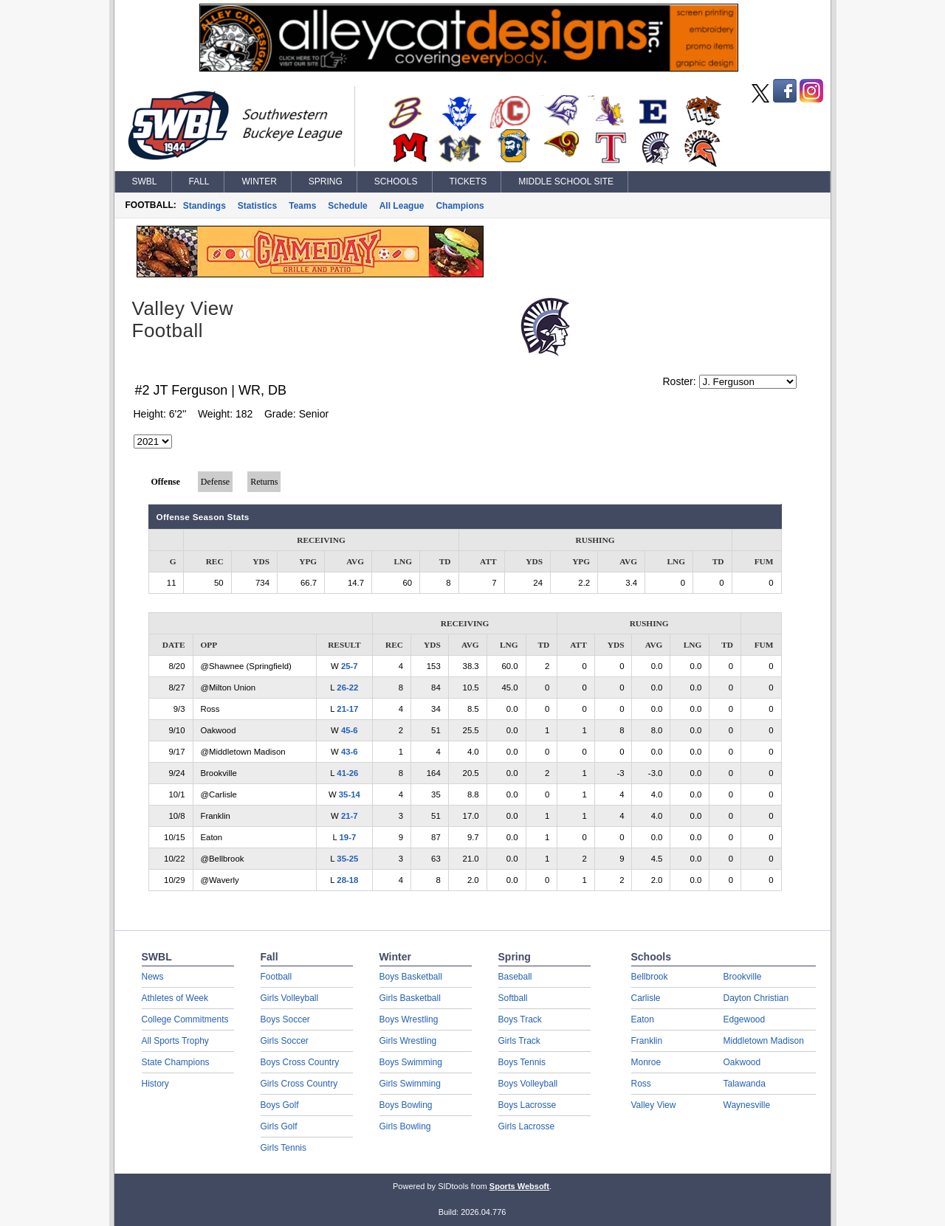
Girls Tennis (283, 1148)
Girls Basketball (410, 998)
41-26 (347, 773)
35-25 (347, 858)
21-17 (347, 708)
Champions (460, 206)
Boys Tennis (522, 1062)
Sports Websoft (519, 1186)
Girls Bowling (405, 1126)
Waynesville (747, 1105)
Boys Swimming (410, 1062)
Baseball (515, 977)
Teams (302, 206)
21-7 (349, 815)
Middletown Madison (764, 1041)
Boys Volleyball (528, 1083)
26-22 (347, 687)
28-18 (347, 880)
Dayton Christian (756, 998)
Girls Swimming (410, 1083)
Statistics (257, 206)
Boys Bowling (406, 1105)
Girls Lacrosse (526, 1126)
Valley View (653, 1105)
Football (276, 977)
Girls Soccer (285, 1041)
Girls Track (519, 1041)
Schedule (347, 206)
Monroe (646, 1062)
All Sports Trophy (175, 1041)
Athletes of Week (175, 998)
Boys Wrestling (409, 1019)
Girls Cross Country (299, 1083)
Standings (204, 206)
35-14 (349, 794)
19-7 (348, 837)
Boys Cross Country (300, 1062)
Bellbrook (649, 977)
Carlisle (646, 998)
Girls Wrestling (408, 1041)
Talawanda (745, 1083)
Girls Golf (279, 1126)
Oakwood (742, 1062)
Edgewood (745, 1019)
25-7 (349, 666)
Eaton (642, 1019)
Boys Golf (280, 1105)
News (153, 977)
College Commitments (185, 1019)
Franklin (647, 1041)
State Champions (176, 1062)
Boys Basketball (410, 977)
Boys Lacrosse (527, 1105)
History (155, 1083)
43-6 (349, 751)
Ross (641, 1083)
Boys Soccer (285, 1019)
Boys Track (520, 1019)
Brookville (743, 977)
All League (402, 206)
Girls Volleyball (290, 998)
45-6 (349, 730)
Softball (513, 998)
